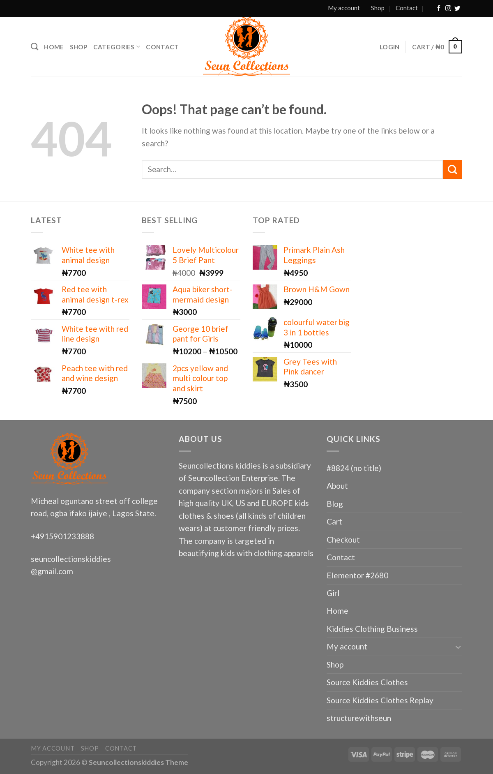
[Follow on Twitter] (457, 8)
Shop (378, 8)
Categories (117, 47)
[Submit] (452, 169)
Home (54, 47)
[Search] (34, 46)
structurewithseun (359, 718)
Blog (335, 503)
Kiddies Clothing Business (372, 628)
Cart (334, 521)
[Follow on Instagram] (448, 8)
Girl (333, 593)
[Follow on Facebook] (439, 8)
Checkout (343, 539)
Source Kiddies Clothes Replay (380, 700)
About (337, 485)
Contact (407, 8)
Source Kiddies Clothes (367, 682)
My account (344, 8)
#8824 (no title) (354, 468)
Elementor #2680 (357, 575)
